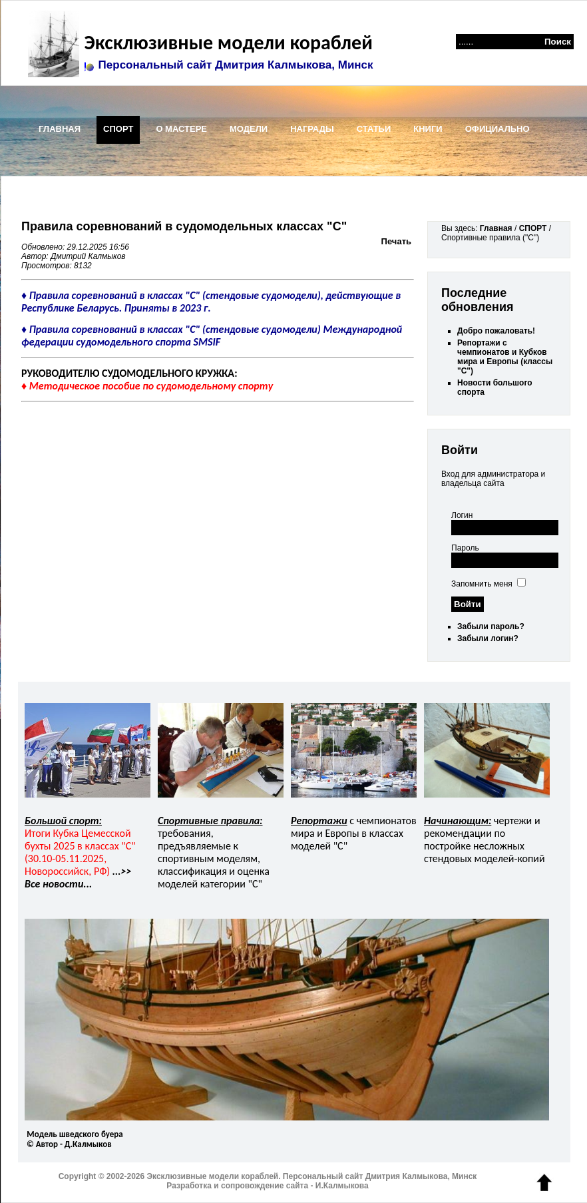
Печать (396, 241)
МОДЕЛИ (249, 129)
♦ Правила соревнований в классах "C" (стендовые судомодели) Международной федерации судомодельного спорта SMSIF (211, 335)
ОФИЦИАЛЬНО (497, 129)
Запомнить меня (481, 584)
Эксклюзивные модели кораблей (226, 42)
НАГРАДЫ (312, 129)
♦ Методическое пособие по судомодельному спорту (147, 385)
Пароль (465, 548)
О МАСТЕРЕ (181, 129)
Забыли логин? (487, 638)
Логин (462, 515)
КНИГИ (427, 129)
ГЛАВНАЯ (60, 129)
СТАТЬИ (374, 129)
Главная (496, 228)
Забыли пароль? (490, 626)
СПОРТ (118, 129)
